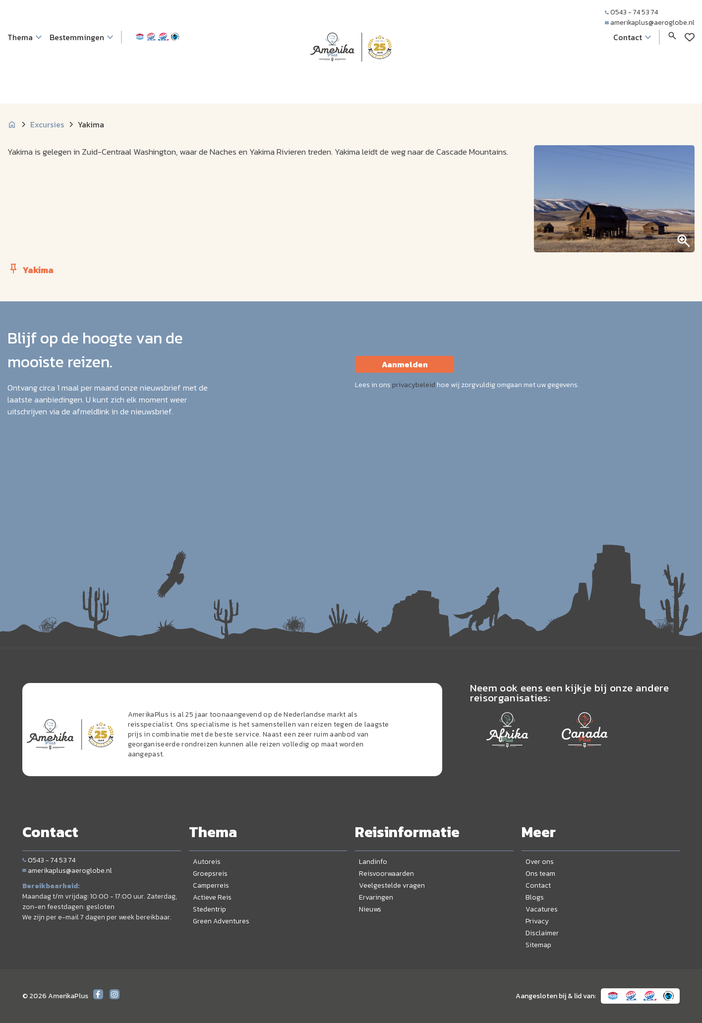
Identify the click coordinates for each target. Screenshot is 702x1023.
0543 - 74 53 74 (631, 12)
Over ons (540, 861)
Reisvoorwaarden (386, 873)
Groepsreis (210, 873)
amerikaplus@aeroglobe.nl (650, 22)
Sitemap (538, 945)
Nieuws (370, 909)
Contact (538, 885)
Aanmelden (405, 364)
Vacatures (542, 909)
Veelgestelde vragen (392, 885)
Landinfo (373, 861)
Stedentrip (209, 909)
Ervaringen (376, 897)
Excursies (47, 124)
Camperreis (211, 885)
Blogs (535, 897)
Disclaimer (542, 933)
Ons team (540, 873)
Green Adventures (221, 921)
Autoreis (207, 861)
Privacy (537, 921)
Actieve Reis (212, 897)
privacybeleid (413, 385)
